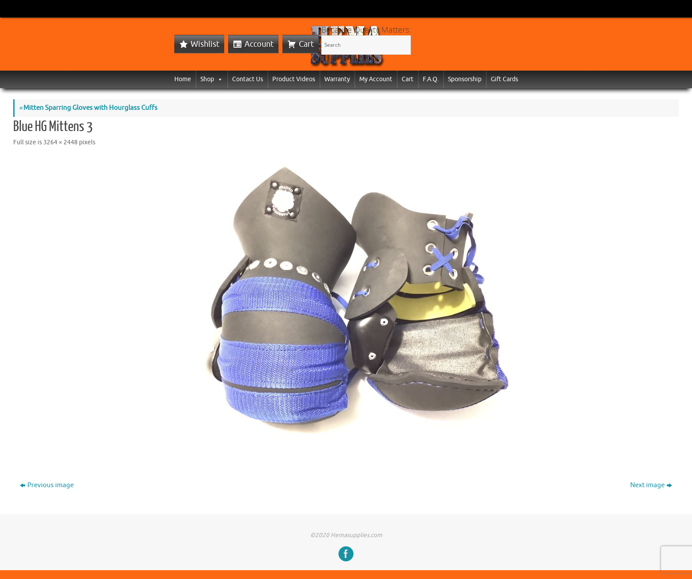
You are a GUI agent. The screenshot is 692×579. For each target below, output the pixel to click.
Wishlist (205, 44)
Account (259, 44)
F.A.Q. (431, 79)
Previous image (47, 485)
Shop (211, 79)
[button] (218, 79)
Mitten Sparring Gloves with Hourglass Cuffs (88, 108)
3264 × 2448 (60, 142)
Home (182, 79)
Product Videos (293, 79)
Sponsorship (464, 79)
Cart (306, 44)
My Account (375, 79)
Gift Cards (504, 79)
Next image (651, 485)
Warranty (337, 79)
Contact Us (247, 79)
